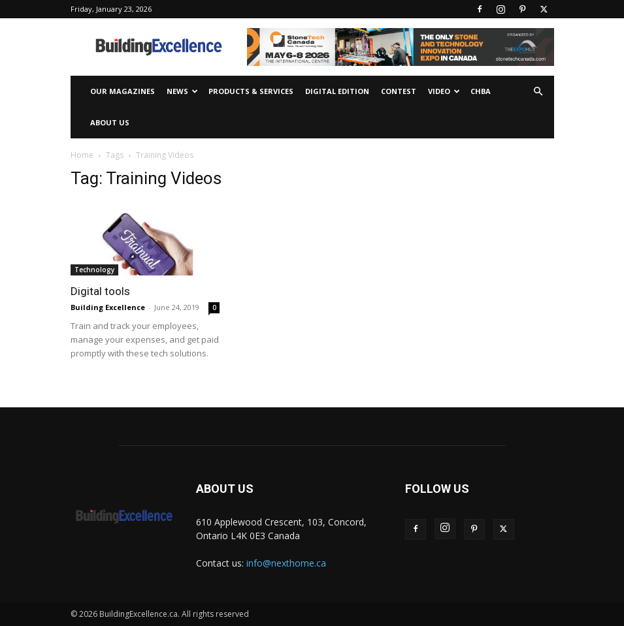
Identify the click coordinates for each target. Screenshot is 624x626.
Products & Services (250, 91)
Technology (94, 269)
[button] (538, 92)
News (182, 91)
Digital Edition (337, 91)
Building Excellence (108, 307)
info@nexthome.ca (286, 563)
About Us (109, 122)
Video (444, 91)
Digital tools (100, 291)
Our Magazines (122, 91)
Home (82, 155)
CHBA (480, 91)
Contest (398, 91)
